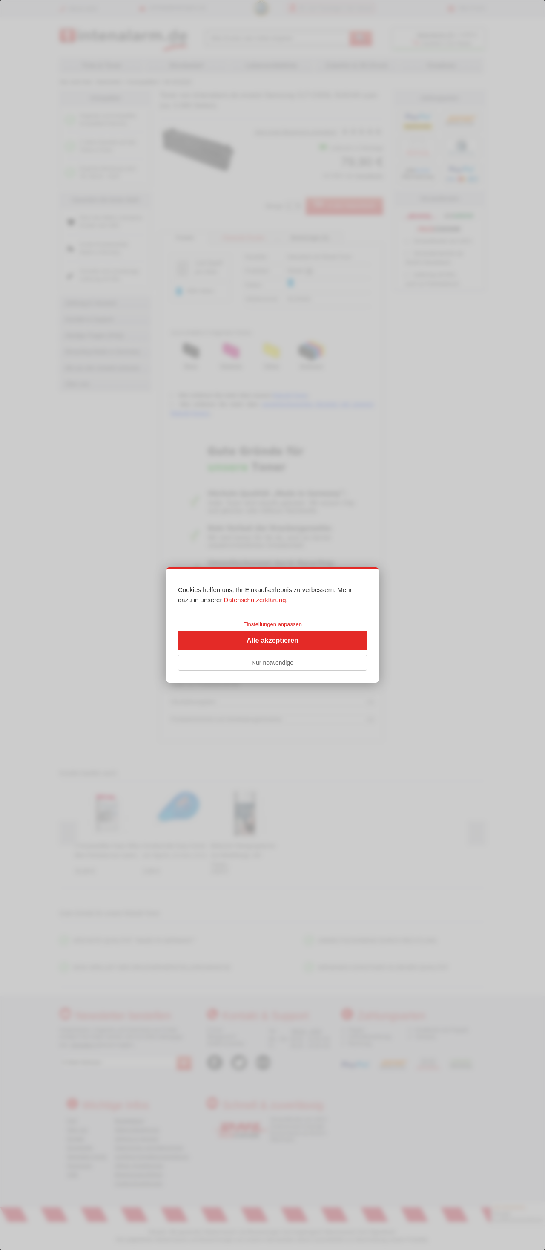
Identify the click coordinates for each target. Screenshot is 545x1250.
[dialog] (272, 625)
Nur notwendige (272, 662)
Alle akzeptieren (272, 640)
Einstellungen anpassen (272, 624)
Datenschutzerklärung (255, 599)
